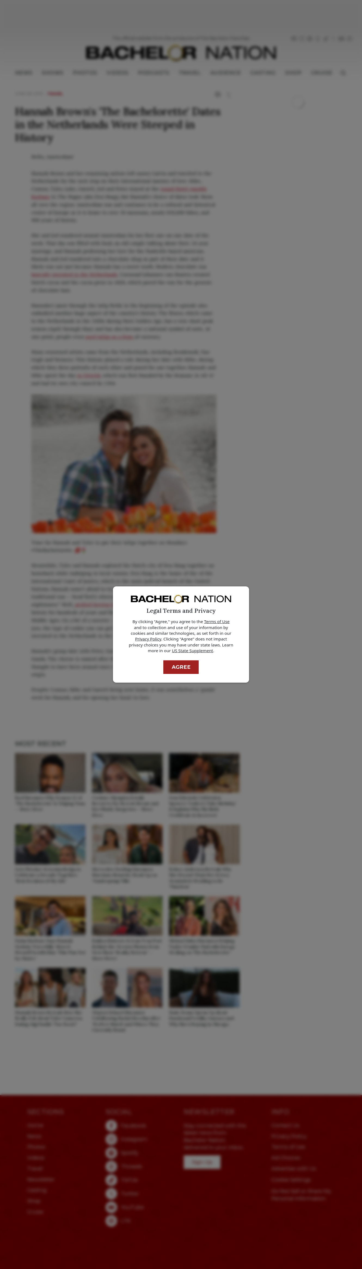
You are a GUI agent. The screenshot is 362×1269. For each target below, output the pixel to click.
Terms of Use (217, 621)
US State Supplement (192, 650)
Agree (181, 667)
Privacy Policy (148, 639)
